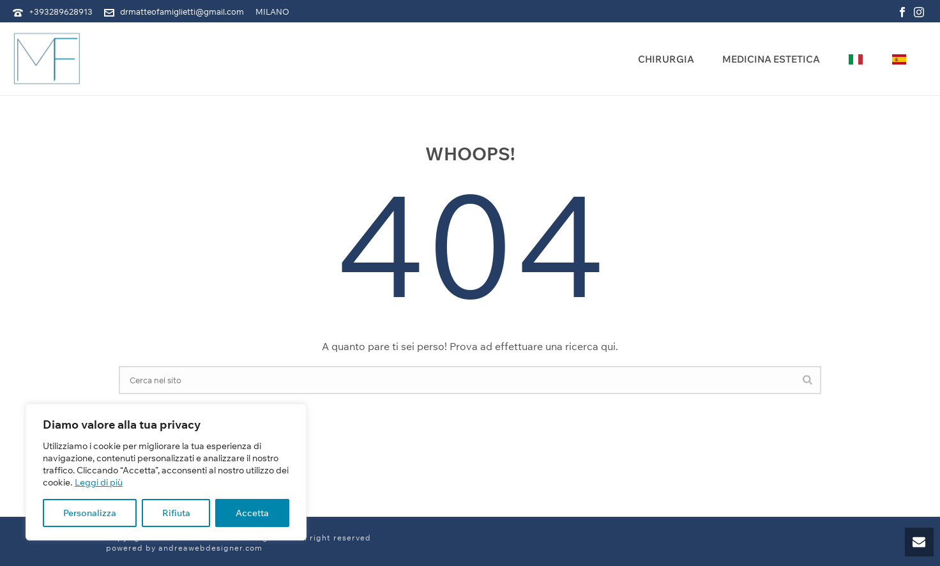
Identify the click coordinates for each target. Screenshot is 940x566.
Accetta (252, 513)
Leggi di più (99, 482)
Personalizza (89, 513)
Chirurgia (666, 59)
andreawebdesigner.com (210, 548)
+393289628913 (61, 11)
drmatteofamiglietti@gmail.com (182, 11)
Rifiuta (176, 513)
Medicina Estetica (771, 59)
